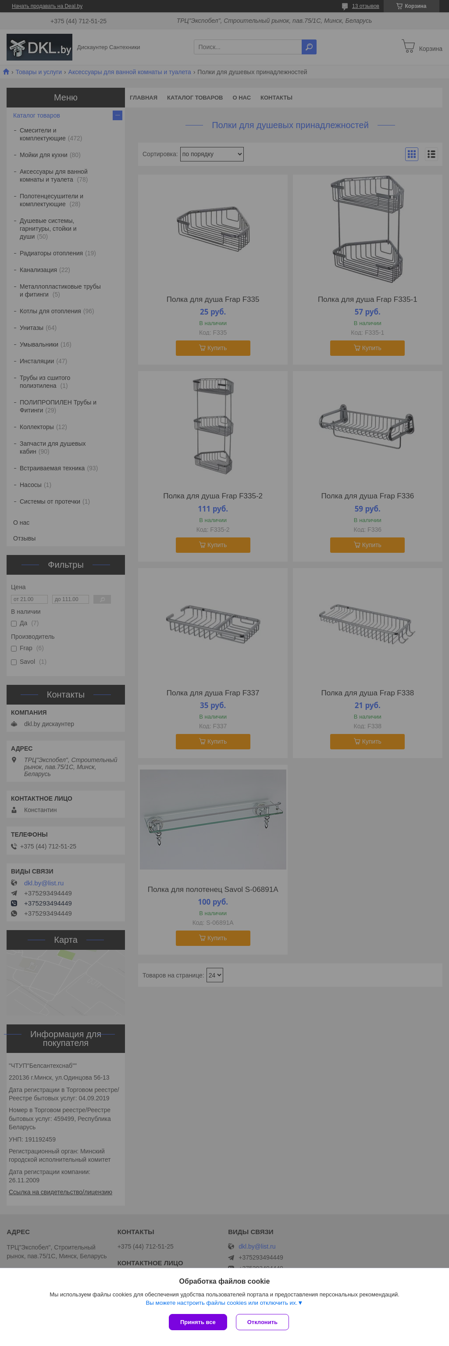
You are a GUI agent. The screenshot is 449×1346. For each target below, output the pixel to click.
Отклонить (262, 1322)
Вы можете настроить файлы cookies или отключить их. (221, 1302)
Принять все (198, 1322)
